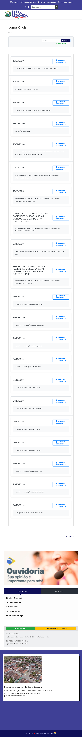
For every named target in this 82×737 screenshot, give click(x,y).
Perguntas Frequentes (65, 2)
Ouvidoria (51, 2)
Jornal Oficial (17, 27)
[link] (41, 546)
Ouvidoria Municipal (14, 616)
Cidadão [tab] (23, 591)
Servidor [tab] (59, 591)
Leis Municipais (13, 611)
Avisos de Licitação (14, 598)
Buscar (66, 40)
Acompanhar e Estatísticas (56, 628)
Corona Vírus (12, 607)
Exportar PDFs (63, 43)
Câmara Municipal (14, 602)
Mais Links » (69, 536)
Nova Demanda (20, 628)
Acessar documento (61, 61)
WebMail (41, 2)
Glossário (14, 2)
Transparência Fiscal (28, 2)
